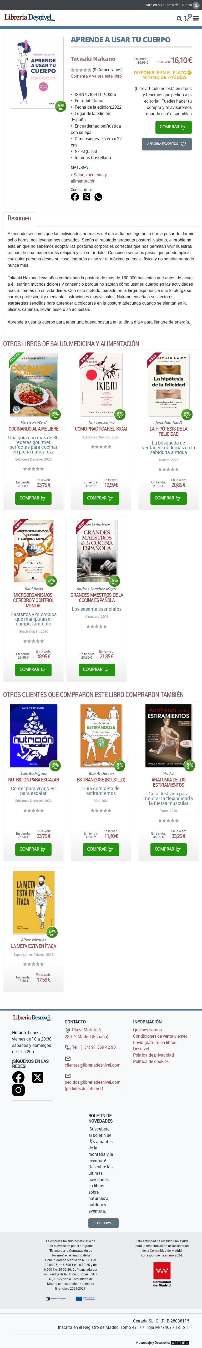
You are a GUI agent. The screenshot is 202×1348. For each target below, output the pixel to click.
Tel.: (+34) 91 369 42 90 (90, 1047)
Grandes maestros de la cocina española (96, 597)
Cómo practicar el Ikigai (101, 428)
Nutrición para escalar (33, 779)
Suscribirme (103, 1223)
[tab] (19, 219)
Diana (97, 101)
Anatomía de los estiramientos (169, 782)
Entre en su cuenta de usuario (172, 4)
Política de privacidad (153, 1055)
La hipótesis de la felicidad (168, 431)
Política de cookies (151, 1061)
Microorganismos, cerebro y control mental (33, 600)
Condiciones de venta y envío (160, 1036)
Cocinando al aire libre (33, 428)
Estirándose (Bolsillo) (101, 779)
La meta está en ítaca (33, 946)
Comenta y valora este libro (96, 76)
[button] (179, 18)
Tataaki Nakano (93, 59)
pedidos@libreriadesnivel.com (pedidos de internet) (92, 1082)
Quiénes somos (147, 1030)
